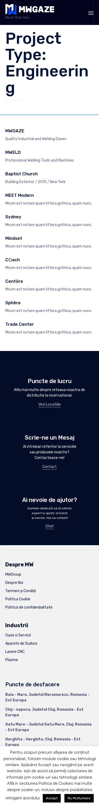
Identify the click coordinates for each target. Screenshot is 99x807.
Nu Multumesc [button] (79, 798)
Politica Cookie (17, 599)
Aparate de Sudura (21, 643)
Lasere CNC (15, 651)
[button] (49, 404)
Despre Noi (14, 582)
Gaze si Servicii (18, 635)
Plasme (11, 660)
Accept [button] (52, 798)
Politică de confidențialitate (29, 607)
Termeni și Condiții (20, 591)
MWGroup (13, 574)
